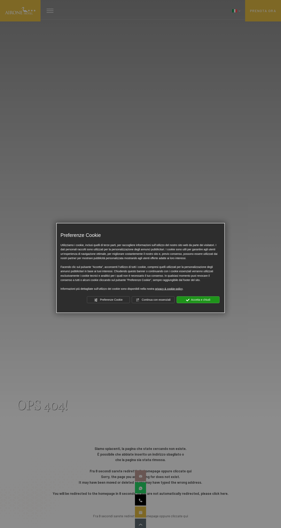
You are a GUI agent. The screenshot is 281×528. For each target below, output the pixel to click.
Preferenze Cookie (108, 300)
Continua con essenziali (153, 300)
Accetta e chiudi (198, 300)
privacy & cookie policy (169, 288)
